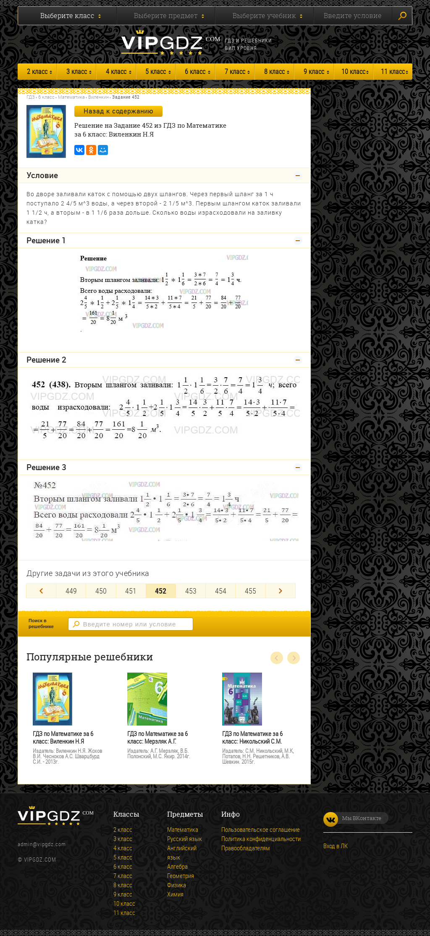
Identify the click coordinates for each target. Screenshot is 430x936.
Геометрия (180, 875)
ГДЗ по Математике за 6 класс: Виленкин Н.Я (63, 737)
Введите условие (353, 15)
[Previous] (41, 591)
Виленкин (98, 97)
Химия (175, 894)
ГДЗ (30, 97)
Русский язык (184, 838)
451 (130, 591)
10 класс (353, 71)
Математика (71, 97)
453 (191, 591)
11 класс (393, 71)
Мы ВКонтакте (352, 818)
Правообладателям (245, 848)
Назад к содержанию (118, 111)
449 (71, 591)
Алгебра (177, 866)
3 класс (76, 71)
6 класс (195, 71)
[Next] (280, 591)
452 (160, 591)
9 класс (314, 71)
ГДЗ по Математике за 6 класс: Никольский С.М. (252, 737)
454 (220, 591)
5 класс (155, 71)
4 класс (116, 71)
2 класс (37, 71)
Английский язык (182, 852)
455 (250, 591)
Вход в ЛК (335, 845)
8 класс (274, 71)
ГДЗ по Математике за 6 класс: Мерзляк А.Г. (157, 737)
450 (101, 591)
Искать (402, 16)
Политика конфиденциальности (261, 838)
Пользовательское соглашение (260, 829)
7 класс (235, 71)
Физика (176, 885)
